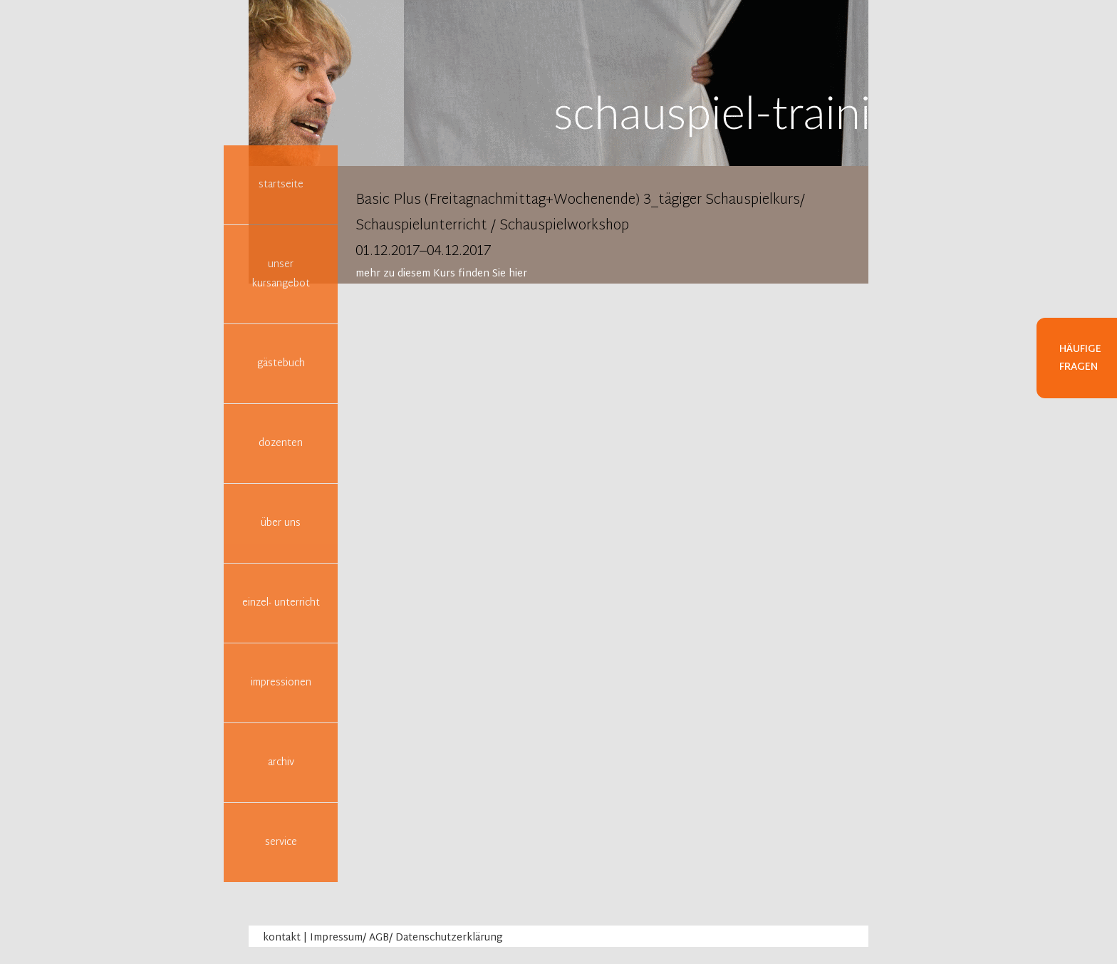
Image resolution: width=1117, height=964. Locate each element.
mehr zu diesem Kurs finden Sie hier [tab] (441, 274)
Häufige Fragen (1080, 358)
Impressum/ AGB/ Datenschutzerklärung (406, 938)
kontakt (282, 938)
